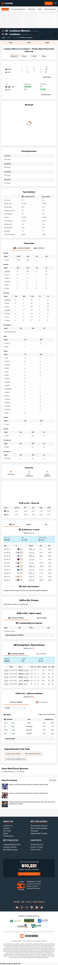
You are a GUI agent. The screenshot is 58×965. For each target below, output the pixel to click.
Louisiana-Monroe (19, 30)
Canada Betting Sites (11, 844)
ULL (8, 514)
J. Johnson (7, 271)
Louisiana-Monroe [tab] (22, 248)
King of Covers (37, 847)
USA (21, 573)
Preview (33, 56)
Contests (36, 840)
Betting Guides (39, 821)
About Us (8, 821)
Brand (5, 833)
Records (24, 56)
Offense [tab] (16, 702)
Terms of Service (38, 902)
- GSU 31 (23, 677)
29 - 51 (32, 552)
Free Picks (31, 9)
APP (21, 562)
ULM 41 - (24, 680)
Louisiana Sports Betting (13, 754)
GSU (21, 555)
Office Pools (36, 850)
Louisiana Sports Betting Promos (15, 759)
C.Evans (6, 670)
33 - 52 (32, 569)
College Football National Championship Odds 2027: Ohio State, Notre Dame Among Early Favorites (32, 803)
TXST (21, 566)
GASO (21, 552)
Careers (6, 828)
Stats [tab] (11, 42)
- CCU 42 (24, 670)
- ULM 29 (24, 673)
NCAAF (5, 9)
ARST (21, 559)
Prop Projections (50, 9)
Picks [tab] (29, 42)
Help (22, 902)
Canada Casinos (9, 847)
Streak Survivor (37, 844)
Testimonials (8, 836)
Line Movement (46, 94)
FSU (21, 579)
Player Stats (47, 77)
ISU (21, 576)
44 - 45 (32, 580)
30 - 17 (32, 573)
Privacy (28, 902)
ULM (8, 511)
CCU (21, 549)
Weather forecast (26, 37)
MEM (21, 569)
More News (52, 780)
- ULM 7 (23, 684)
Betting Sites (10, 840)
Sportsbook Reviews (39, 826)
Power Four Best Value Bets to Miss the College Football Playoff (28, 793)
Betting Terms (29, 533)
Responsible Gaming (39, 833)
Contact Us (7, 826)
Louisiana (14, 34)
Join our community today (29, 874)
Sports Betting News (39, 828)
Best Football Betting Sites (33, 754)
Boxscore (14, 56)
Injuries (44, 56)
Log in (49, 3)
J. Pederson (7, 300)
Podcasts (34, 831)
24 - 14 (33, 566)
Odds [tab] (47, 42)
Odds (40, 9)
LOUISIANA (42, 618)
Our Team (7, 831)
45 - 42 (33, 549)
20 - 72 (32, 576)
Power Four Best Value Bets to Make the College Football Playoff (28, 784)
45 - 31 (33, 556)
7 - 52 (31, 563)
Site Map (17, 902)
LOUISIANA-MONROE (16, 618)
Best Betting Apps (10, 850)
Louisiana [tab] (39, 248)
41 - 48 (32, 559)
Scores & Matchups (18, 9)
